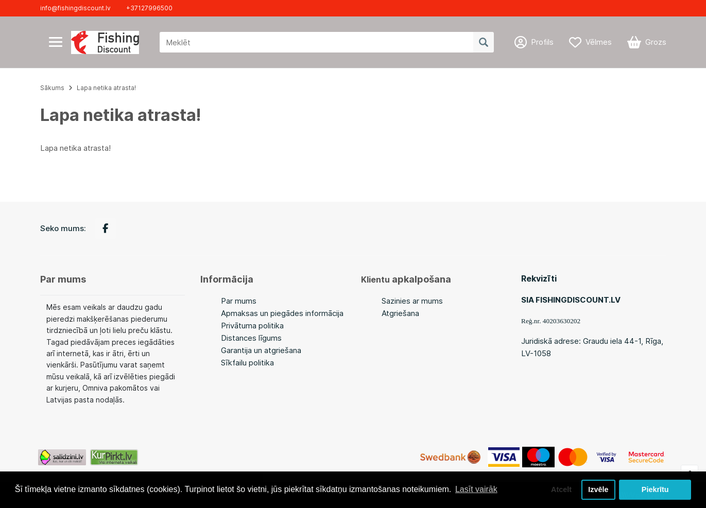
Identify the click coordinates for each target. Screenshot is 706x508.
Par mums (238, 301)
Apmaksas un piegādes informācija (282, 313)
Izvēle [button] (598, 489)
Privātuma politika (252, 325)
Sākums (52, 88)
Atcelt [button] (561, 489)
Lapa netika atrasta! (106, 88)
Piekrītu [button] (655, 489)
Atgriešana (400, 313)
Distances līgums (251, 338)
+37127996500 (149, 8)
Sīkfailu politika (247, 362)
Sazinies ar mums (412, 301)
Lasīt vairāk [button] (476, 489)
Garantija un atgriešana (261, 350)
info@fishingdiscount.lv (75, 8)
